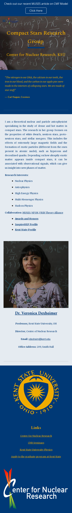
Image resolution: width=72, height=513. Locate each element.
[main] (36, 43)
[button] (4, 20)
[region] (36, 8)
